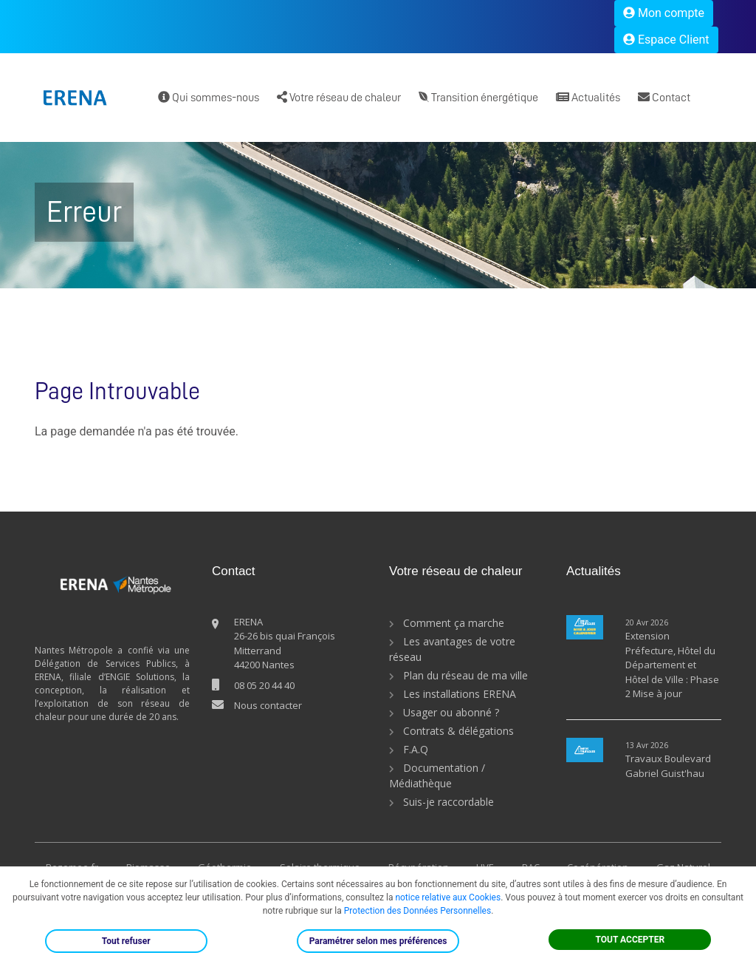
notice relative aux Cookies (448, 897)
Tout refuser (126, 941)
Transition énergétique (478, 97)
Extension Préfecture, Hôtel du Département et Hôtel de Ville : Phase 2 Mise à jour (672, 664)
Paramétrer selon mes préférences (378, 941)
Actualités (588, 97)
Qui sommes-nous (208, 97)
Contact (664, 97)
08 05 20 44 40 (264, 685)
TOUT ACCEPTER (630, 939)
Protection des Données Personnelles (417, 911)
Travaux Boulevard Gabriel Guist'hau (668, 766)
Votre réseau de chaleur (339, 97)
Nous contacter (268, 705)
